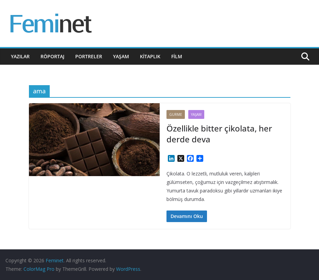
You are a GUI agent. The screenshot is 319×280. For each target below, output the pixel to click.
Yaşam (121, 56)
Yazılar (20, 56)
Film (176, 56)
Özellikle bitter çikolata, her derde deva (219, 133)
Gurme (175, 114)
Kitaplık (150, 56)
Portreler (88, 56)
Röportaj (52, 56)
